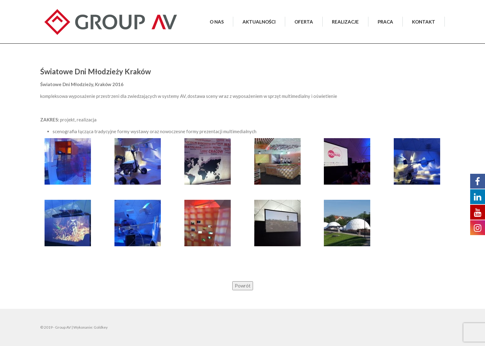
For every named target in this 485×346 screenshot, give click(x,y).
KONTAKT (423, 21)
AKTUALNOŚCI (259, 21)
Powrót (243, 285)
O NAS (217, 21)
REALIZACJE (345, 21)
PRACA (385, 21)
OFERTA (303, 21)
